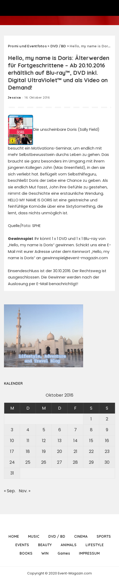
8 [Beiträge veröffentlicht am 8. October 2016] (91, 430)
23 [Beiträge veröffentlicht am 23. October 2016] (107, 451)
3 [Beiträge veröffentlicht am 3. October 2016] (12, 430)
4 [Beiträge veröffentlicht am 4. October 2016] (27, 430)
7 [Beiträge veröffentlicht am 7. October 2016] (75, 430)
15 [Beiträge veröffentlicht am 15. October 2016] (91, 441)
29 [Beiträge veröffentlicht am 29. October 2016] (91, 462)
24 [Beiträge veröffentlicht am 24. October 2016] (12, 462)
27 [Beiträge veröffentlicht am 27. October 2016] (59, 462)
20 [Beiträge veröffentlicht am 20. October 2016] (59, 451)
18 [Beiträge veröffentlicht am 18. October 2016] (28, 451)
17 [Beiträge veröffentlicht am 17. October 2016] (12, 451)
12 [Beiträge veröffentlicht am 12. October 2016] (44, 441)
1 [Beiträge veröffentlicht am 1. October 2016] (91, 419)
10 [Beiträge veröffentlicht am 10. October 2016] (12, 441)
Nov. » (24, 491)
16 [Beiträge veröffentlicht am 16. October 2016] (107, 441)
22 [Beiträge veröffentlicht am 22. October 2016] (91, 451)
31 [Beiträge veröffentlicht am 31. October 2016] (12, 473)
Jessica (14, 97)
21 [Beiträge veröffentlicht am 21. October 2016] (75, 451)
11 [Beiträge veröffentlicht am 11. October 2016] (28, 441)
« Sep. (10, 491)
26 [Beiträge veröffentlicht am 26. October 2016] (43, 462)
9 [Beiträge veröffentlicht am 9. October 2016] (107, 430)
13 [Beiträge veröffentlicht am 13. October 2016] (59, 441)
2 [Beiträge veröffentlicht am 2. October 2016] (107, 419)
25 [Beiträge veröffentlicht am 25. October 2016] (27, 462)
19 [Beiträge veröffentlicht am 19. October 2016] (44, 451)
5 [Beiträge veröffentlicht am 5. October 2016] (43, 430)
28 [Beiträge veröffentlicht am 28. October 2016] (75, 462)
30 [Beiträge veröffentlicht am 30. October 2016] (107, 462)
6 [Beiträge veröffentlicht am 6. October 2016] (59, 430)
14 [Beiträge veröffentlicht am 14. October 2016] (75, 441)
